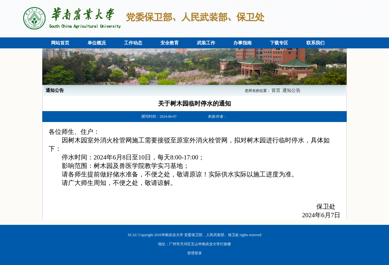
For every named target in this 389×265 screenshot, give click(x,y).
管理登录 (194, 253)
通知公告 (291, 90)
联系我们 (315, 42)
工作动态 (133, 42)
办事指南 (242, 42)
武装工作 (206, 42)
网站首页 (60, 42)
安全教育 (169, 42)
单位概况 (97, 42)
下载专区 (279, 42)
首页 (276, 90)
